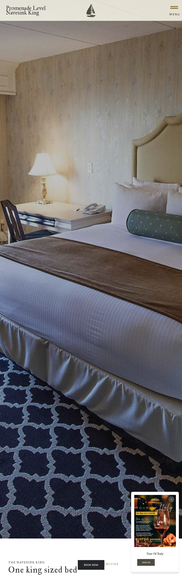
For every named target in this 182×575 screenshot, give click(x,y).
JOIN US (146, 562)
